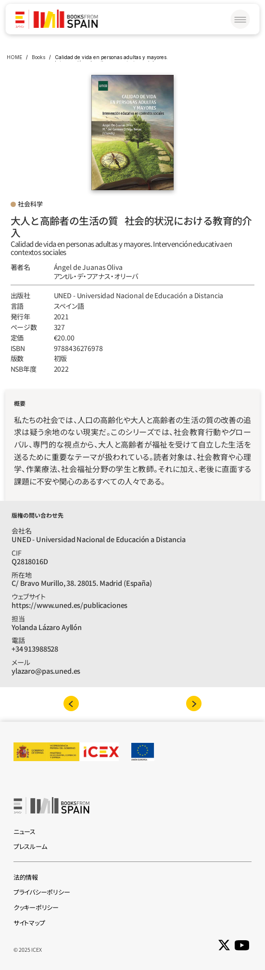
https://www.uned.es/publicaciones (69, 605)
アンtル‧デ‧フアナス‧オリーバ (96, 276)
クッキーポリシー (36, 907)
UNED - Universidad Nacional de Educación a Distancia (139, 295)
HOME (14, 57)
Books (38, 57)
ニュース (24, 831)
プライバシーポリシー (41, 892)
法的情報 (25, 877)
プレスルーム (30, 846)
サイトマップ (29, 922)
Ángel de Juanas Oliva (88, 267)
